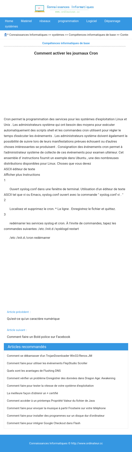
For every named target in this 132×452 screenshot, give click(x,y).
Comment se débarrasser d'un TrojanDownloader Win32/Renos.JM (50, 355)
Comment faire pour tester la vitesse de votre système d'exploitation (50, 385)
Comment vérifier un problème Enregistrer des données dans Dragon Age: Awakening (61, 378)
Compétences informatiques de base (92, 34)
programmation (68, 21)
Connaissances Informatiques (28, 34)
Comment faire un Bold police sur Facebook (39, 337)
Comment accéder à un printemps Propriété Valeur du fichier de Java (51, 400)
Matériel (26, 21)
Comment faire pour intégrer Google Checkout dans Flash (44, 423)
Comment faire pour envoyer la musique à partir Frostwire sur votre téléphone (56, 408)
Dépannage (112, 21)
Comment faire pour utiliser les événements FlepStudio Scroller (47, 363)
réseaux (45, 21)
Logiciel (91, 21)
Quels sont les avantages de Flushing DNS (34, 370)
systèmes (11, 26)
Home (9, 21)
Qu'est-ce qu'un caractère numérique (33, 319)
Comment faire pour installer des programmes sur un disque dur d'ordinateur (56, 415)
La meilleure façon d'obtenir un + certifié (33, 393)
